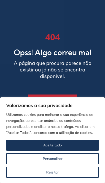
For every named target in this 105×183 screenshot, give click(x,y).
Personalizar (52, 158)
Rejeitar (52, 172)
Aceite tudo (52, 145)
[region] (52, 140)
